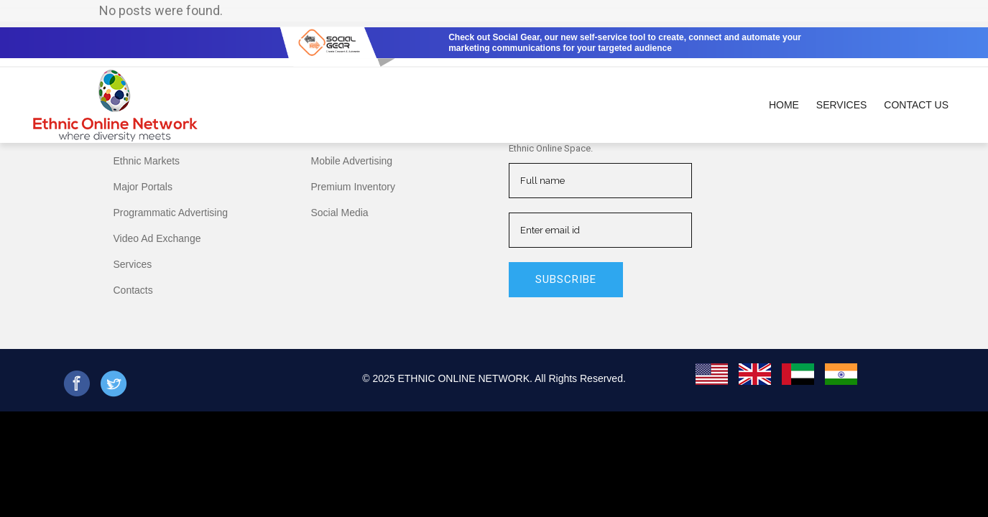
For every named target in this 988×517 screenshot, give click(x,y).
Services (133, 264)
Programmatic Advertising (171, 212)
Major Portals (143, 186)
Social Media (340, 212)
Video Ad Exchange (157, 238)
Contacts (133, 290)
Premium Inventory (353, 186)
